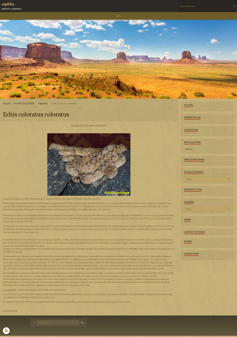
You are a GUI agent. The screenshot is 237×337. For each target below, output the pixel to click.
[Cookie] (6, 330)
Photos (189, 150)
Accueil (6, 104)
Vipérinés (43, 104)
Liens (118, 17)
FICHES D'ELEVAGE (24, 104)
